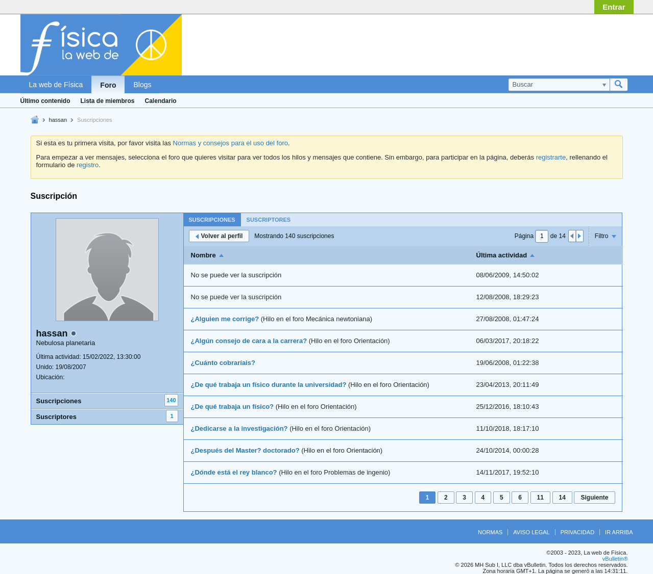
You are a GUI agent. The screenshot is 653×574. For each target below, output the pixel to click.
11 (540, 497)
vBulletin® (615, 559)
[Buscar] (559, 84)
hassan (58, 120)
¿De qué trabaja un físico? (232, 406)
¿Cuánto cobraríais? (223, 363)
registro (88, 165)
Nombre (203, 255)
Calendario (161, 101)
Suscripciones (59, 401)
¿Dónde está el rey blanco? (234, 472)
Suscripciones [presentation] (212, 220)
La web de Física (56, 85)
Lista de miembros (108, 101)
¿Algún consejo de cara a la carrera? (249, 341)
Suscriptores (56, 417)
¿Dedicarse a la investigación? (239, 428)
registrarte (551, 157)
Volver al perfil (219, 236)
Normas (490, 532)
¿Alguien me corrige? (225, 319)
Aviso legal (531, 532)
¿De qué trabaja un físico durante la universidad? (269, 384)
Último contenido (45, 101)
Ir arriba (619, 532)
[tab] (212, 219)
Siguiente (594, 497)
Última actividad (501, 255)
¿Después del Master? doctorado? (245, 450)
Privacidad (577, 532)
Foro (108, 85)
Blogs (142, 85)
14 (562, 497)
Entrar (613, 7)
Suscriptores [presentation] (269, 220)
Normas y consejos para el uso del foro (230, 143)
